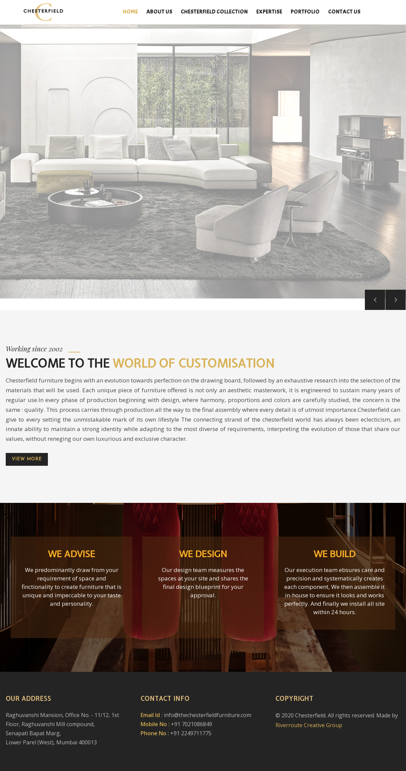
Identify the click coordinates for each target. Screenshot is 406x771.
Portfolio (305, 11)
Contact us (344, 11)
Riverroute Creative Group (309, 725)
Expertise (269, 11)
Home (130, 11)
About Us (159, 11)
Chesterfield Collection (214, 11)
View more (27, 459)
